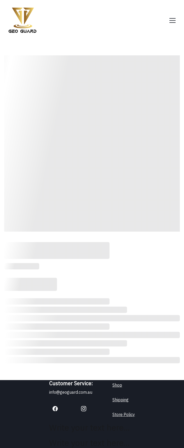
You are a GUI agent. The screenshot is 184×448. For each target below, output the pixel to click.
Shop (117, 385)
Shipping (120, 399)
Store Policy (123, 414)
